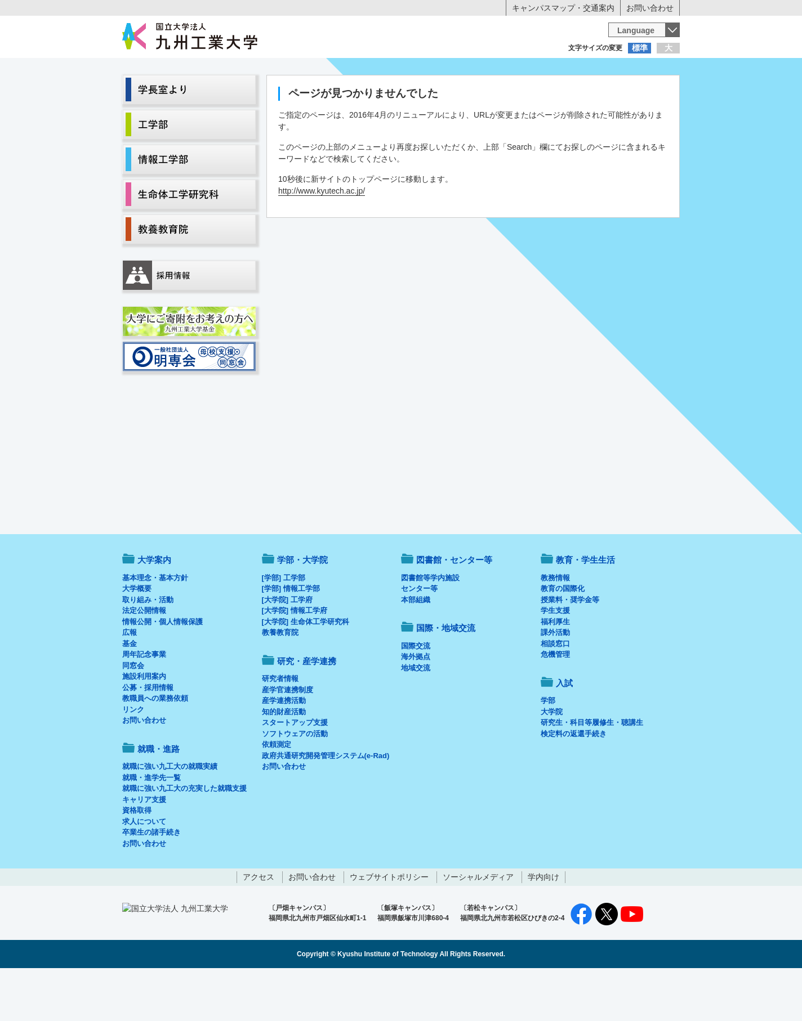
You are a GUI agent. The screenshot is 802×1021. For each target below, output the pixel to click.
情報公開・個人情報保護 (162, 668)
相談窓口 (555, 690)
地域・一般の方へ (624, 70)
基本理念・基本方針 (155, 624)
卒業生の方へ (401, 70)
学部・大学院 (302, 606)
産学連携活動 (284, 747)
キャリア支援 (144, 846)
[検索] (486, 30)
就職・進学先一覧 (151, 824)
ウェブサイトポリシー (389, 923)
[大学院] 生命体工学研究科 (305, 668)
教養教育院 (280, 679)
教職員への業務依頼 (155, 745)
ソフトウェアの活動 (295, 780)
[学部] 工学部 (283, 624)
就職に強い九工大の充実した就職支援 (184, 835)
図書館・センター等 (454, 606)
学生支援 (555, 657)
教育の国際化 (563, 635)
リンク (133, 756)
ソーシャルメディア (478, 923)
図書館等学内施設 (430, 624)
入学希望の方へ (178, 70)
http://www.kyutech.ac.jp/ (321, 237)
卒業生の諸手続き (151, 879)
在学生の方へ (289, 70)
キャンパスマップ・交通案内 (563, 7)
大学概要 (137, 635)
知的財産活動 (284, 758)
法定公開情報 (144, 657)
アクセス (258, 923)
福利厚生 (555, 668)
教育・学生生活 (366, 93)
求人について (144, 868)
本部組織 (415, 646)
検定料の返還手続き (574, 780)
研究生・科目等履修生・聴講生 (592, 769)
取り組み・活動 (147, 646)
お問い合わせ (650, 7)
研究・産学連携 (505, 93)
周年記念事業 (144, 701)
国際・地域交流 (575, 93)
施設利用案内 (144, 723)
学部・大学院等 (227, 93)
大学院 (552, 758)
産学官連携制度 (287, 736)
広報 (129, 679)
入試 (645, 93)
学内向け (543, 923)
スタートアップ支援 (295, 769)
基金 (129, 690)
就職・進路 (436, 93)
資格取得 (137, 857)
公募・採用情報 (147, 734)
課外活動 (555, 679)
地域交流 (415, 714)
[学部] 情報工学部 (291, 635)
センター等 (419, 635)
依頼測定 (276, 791)
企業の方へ (512, 70)
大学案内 (157, 93)
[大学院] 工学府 (287, 646)
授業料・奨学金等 (570, 646)
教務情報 (555, 624)
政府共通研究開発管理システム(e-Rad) (326, 802)
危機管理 (555, 701)
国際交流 (415, 692)
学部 (548, 747)
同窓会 (133, 712)
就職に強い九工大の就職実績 (169, 813)
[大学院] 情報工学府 (294, 657)
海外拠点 (415, 703)
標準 (640, 47)
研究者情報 (280, 725)
